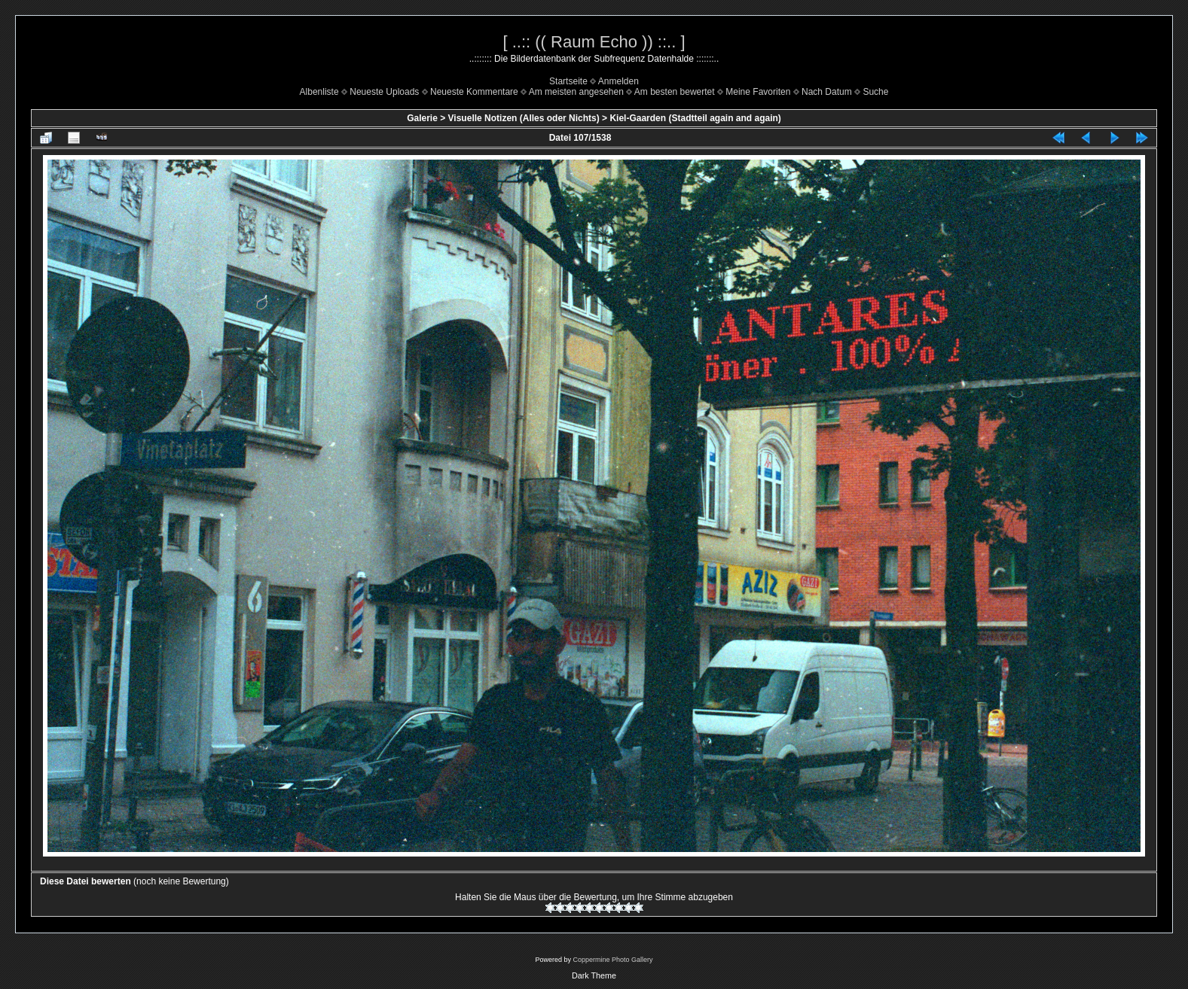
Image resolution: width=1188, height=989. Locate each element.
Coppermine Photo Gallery (612, 959)
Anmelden (618, 81)
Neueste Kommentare (474, 92)
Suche (875, 92)
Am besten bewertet (674, 92)
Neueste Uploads (384, 92)
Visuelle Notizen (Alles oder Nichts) (524, 118)
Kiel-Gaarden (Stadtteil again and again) (694, 118)
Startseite (568, 81)
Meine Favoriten (757, 92)
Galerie (422, 118)
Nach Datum (827, 92)
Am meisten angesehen (576, 92)
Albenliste (319, 92)
